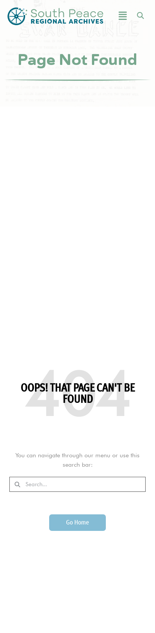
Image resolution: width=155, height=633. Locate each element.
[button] (119, 16)
